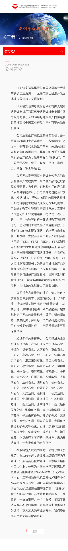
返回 (35, 531)
